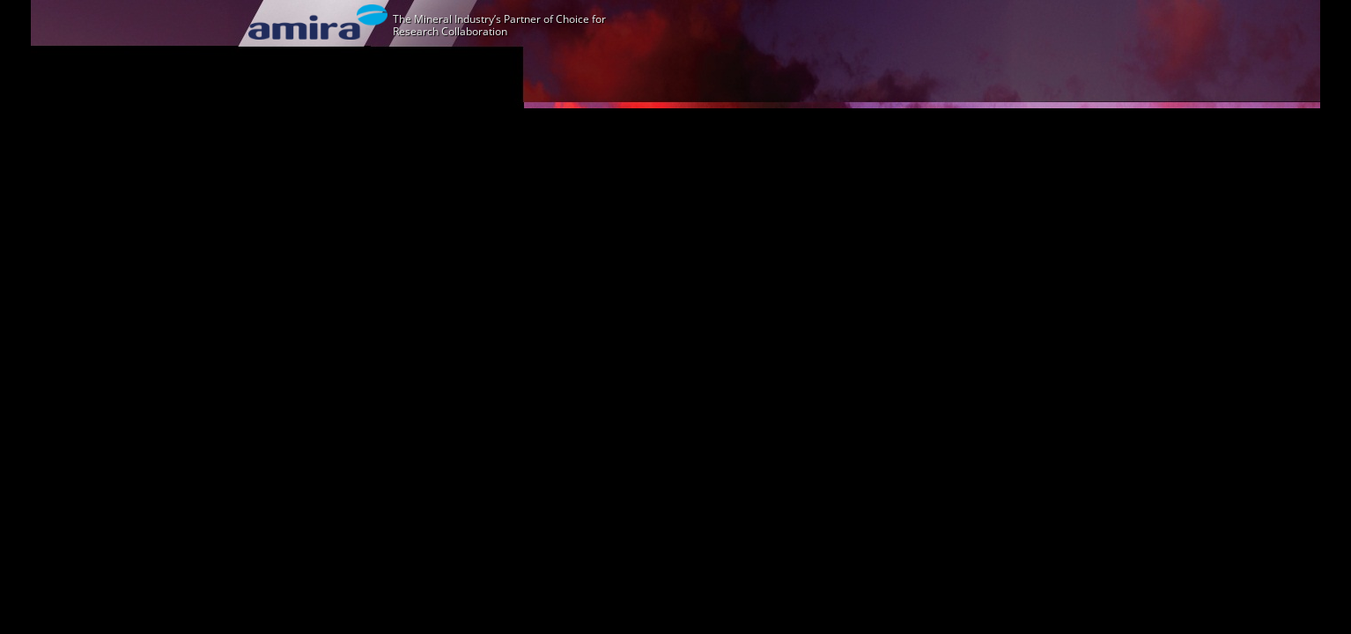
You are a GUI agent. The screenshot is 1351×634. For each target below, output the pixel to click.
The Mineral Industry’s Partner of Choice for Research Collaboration (499, 25)
